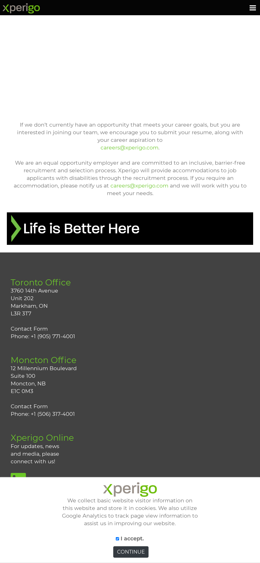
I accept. (130, 538)
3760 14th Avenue (34, 290)
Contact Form (29, 329)
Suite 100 (23, 376)
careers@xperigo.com (129, 147)
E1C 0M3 (22, 391)
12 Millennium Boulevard (44, 368)
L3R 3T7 (21, 313)
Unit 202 (22, 298)
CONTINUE (131, 552)
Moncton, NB (28, 383)
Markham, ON (29, 306)
